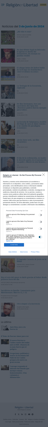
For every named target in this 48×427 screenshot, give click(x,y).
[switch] (40, 215)
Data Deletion (13, 252)
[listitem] (24, 211)
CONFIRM (14, 244)
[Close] (44, 175)
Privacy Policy (35, 252)
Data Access (24, 252)
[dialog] (24, 213)
